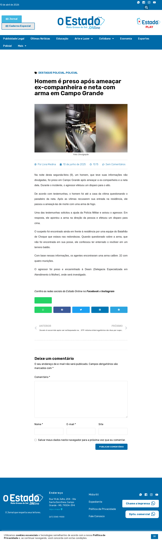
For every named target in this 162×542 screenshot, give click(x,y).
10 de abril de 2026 (9, 5)
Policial (7, 45)
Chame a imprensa (140, 504)
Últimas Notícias (40, 38)
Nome (38, 425)
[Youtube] (154, 2)
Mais (22, 46)
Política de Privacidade (102, 510)
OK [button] (154, 536)
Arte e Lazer (84, 39)
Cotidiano (106, 39)
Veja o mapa (56, 510)
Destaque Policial (51, 72)
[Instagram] (149, 2)
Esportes (143, 38)
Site (101, 425)
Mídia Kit (94, 495)
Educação (62, 38)
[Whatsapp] (138, 2)
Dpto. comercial (142, 515)
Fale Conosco (97, 517)
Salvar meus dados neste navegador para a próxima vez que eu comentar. (81, 441)
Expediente (95, 502)
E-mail (71, 425)
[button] (146, 7)
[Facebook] (143, 2)
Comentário (42, 378)
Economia (126, 38)
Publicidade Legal (13, 38)
